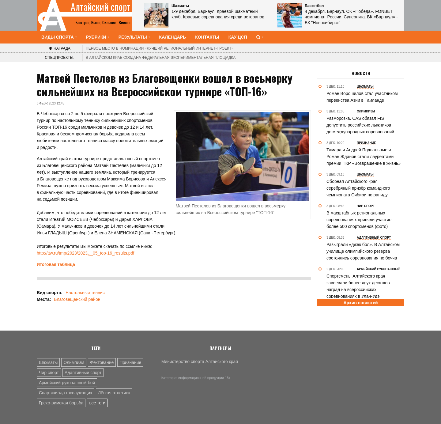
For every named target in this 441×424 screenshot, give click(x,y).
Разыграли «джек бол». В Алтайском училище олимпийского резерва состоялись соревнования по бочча (363, 251)
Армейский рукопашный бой (67, 382)
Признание (130, 362)
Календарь (172, 37)
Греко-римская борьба (61, 402)
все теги (97, 402)
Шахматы (48, 362)
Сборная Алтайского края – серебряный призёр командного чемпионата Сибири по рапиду (358, 188)
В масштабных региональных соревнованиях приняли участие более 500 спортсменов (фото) (358, 219)
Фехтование (102, 362)
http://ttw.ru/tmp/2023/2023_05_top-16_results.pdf (85, 253)
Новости (361, 73)
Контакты (207, 37)
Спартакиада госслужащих (65, 392)
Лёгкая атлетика (114, 392)
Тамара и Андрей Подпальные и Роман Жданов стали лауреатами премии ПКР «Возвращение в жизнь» (363, 156)
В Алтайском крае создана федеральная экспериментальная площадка (161, 57)
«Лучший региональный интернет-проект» (159, 48)
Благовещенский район (77, 299)
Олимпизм (73, 362)
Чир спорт (49, 372)
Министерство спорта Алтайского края (199, 361)
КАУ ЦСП (237, 37)
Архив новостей (360, 302)
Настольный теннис (85, 292)
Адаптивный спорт (83, 372)
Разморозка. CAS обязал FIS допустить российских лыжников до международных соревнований (360, 125)
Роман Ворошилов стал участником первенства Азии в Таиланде (362, 97)
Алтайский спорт (100, 6)
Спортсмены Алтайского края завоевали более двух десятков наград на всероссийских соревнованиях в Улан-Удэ (358, 286)
